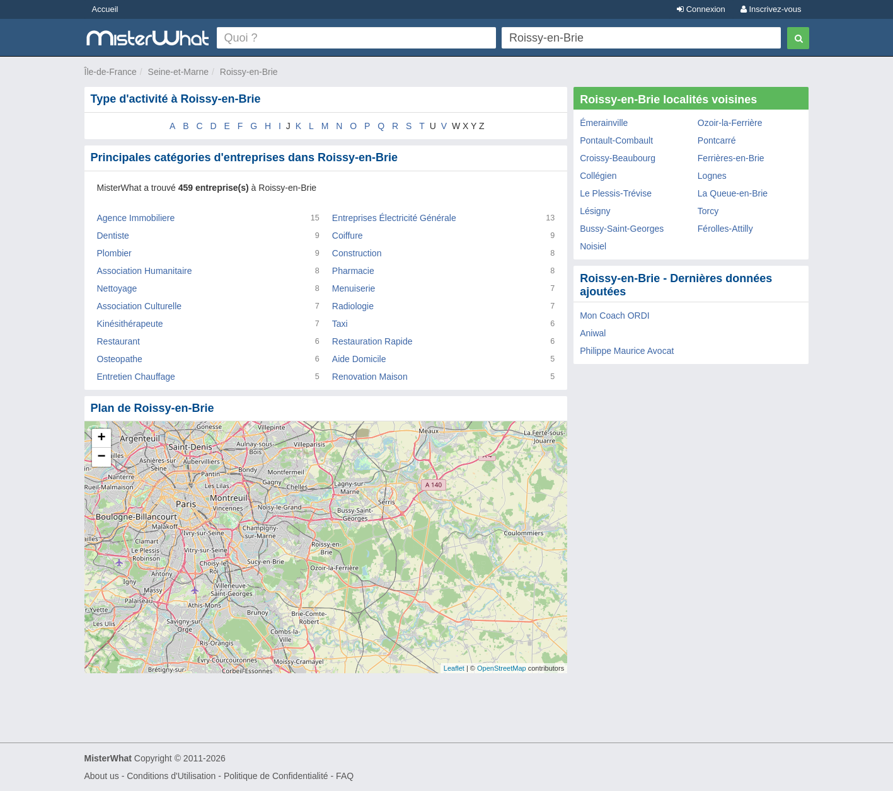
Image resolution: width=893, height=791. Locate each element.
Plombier (114, 253)
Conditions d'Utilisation (171, 776)
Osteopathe (119, 359)
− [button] (101, 457)
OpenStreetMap (501, 668)
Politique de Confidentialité (276, 776)
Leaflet (454, 668)
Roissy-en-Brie (249, 72)
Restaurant (118, 341)
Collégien (598, 176)
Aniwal (593, 333)
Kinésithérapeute (130, 324)
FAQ (345, 776)
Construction (357, 253)
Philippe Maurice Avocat (627, 351)
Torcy (708, 211)
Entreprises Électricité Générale (394, 218)
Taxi (340, 324)
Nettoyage (117, 288)
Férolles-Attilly (725, 229)
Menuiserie (353, 288)
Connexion (701, 9)
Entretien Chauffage (136, 377)
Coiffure (347, 235)
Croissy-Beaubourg (617, 158)
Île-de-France (110, 72)
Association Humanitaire (144, 271)
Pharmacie (353, 271)
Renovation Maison (370, 377)
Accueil (105, 9)
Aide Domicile (359, 359)
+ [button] (101, 438)
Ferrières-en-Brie (731, 158)
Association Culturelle (139, 306)
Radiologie (353, 306)
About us (101, 776)
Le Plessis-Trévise (616, 193)
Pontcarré (717, 140)
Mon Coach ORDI (614, 315)
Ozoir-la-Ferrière (730, 123)
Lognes (712, 176)
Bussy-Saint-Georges (622, 229)
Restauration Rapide (372, 341)
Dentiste (113, 235)
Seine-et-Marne (178, 72)
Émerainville (604, 123)
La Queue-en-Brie (733, 193)
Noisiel (593, 246)
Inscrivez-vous (771, 9)
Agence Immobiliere (136, 218)
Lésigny (595, 211)
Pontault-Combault (616, 140)
